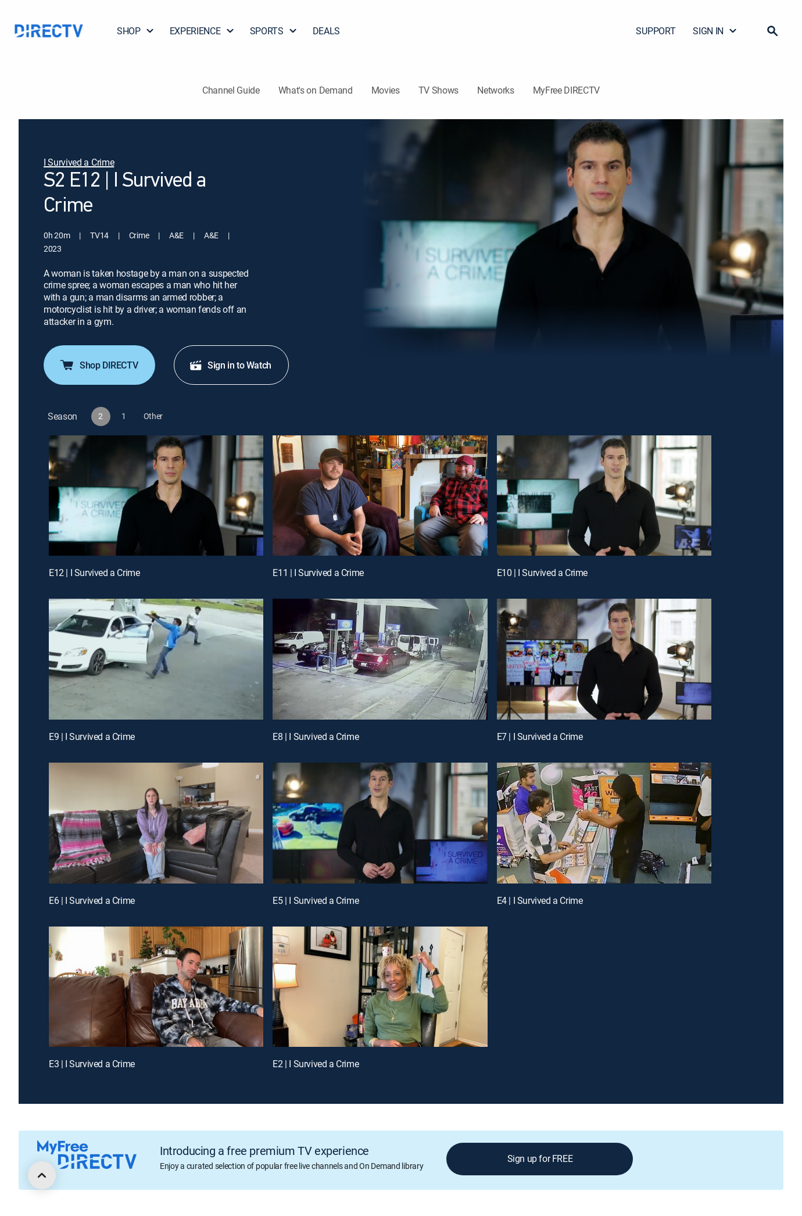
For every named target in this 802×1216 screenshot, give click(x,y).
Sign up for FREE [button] (540, 1158)
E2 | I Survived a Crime (316, 1063)
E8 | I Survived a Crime (316, 736)
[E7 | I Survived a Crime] (604, 659)
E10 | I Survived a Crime (542, 572)
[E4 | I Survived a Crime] (604, 823)
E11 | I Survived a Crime (318, 572)
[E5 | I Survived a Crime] (380, 823)
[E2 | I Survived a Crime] (380, 987)
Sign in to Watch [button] (230, 365)
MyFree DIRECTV (566, 90)
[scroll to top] (41, 1175)
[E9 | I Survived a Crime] (156, 659)
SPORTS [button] (274, 30)
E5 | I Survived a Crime (316, 900)
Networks (495, 90)
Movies (385, 90)
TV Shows (438, 90)
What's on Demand (315, 90)
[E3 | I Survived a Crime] (156, 987)
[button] (772, 31)
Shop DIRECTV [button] (98, 365)
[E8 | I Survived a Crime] (380, 659)
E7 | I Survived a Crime (540, 736)
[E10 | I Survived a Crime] (604, 495)
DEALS (326, 30)
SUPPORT (655, 30)
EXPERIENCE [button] (202, 30)
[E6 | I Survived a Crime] (156, 823)
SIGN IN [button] (715, 30)
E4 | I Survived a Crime (540, 900)
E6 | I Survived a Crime (92, 900)
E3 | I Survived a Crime (92, 1063)
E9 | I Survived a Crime (92, 736)
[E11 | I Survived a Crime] (380, 495)
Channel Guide (231, 90)
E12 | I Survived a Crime (94, 572)
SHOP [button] (136, 30)
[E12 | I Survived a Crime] (156, 495)
